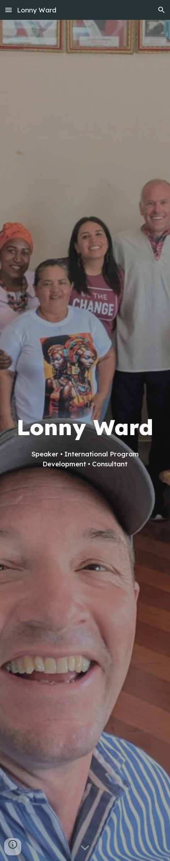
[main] (85, 440)
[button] (8, 10)
